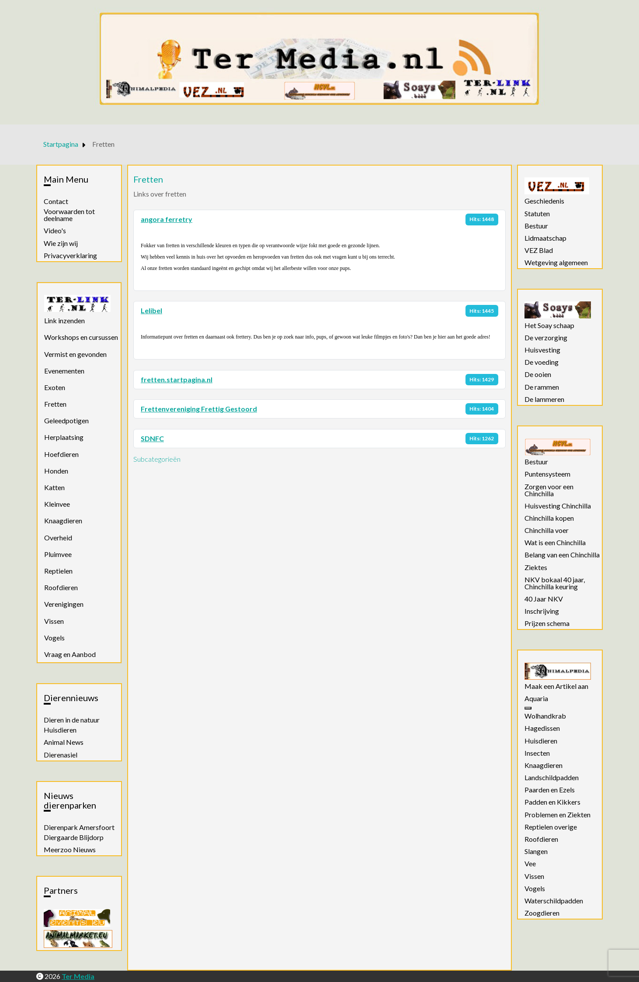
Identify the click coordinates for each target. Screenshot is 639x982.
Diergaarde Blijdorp (74, 837)
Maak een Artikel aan (556, 686)
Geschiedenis (544, 200)
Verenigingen (63, 604)
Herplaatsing (63, 437)
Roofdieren (61, 587)
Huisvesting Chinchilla (557, 505)
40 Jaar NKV (543, 598)
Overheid (58, 537)
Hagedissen (542, 728)
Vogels (54, 637)
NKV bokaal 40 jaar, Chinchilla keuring (554, 583)
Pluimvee (58, 554)
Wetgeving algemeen (556, 262)
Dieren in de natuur (72, 719)
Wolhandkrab (545, 715)
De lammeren (544, 399)
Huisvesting (542, 349)
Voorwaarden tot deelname (69, 215)
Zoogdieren (541, 912)
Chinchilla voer (546, 530)
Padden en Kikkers (552, 802)
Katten (54, 487)
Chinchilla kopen (549, 518)
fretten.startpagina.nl (176, 379)
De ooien (537, 374)
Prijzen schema (547, 623)
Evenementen (64, 371)
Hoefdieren (61, 454)
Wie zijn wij (61, 243)
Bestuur (536, 225)
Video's (55, 230)
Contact (56, 201)
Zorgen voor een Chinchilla (548, 490)
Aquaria (536, 698)
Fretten (55, 404)
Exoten (54, 387)
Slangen (536, 851)
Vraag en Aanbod (70, 654)
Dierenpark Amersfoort (79, 827)
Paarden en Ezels (549, 789)
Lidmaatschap (545, 238)
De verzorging (545, 337)
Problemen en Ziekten (557, 814)
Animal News (63, 742)
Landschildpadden (551, 777)
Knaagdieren (63, 520)
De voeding (541, 362)
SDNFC (152, 438)
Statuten (537, 213)
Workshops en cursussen (81, 337)
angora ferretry (166, 219)
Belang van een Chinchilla (562, 554)
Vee (530, 863)
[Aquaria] (527, 708)
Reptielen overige (550, 826)
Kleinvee (57, 504)
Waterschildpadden (553, 900)
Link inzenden (64, 320)
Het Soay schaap (549, 325)
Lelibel (151, 310)
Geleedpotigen (66, 420)
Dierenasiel (60, 754)
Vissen (54, 621)
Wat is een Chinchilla (555, 542)
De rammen (541, 387)
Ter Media (78, 976)
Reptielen (58, 571)
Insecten (537, 753)
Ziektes (535, 567)
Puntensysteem (547, 473)
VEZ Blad (538, 250)
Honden (56, 471)
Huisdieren (60, 729)
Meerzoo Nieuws (70, 849)
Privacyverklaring (70, 255)
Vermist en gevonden (75, 354)
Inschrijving (541, 611)
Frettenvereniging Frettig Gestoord (199, 409)
